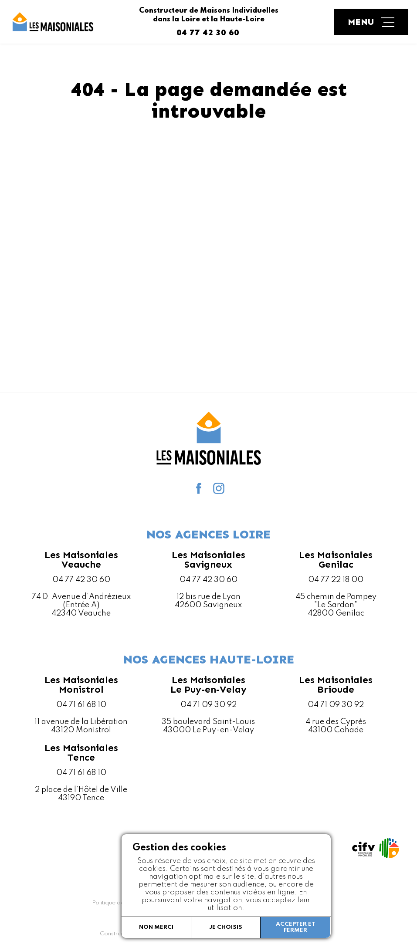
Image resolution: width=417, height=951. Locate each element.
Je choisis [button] (225, 927)
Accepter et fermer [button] (295, 927)
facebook (198, 488)
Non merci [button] (156, 927)
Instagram (218, 488)
